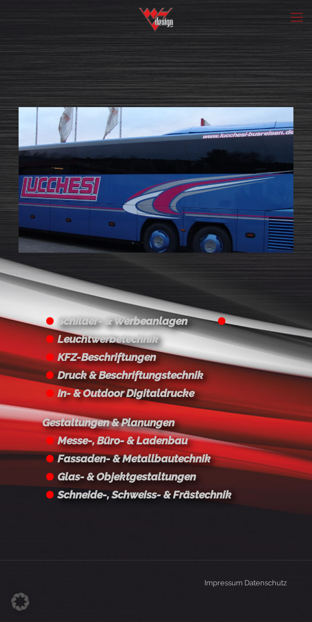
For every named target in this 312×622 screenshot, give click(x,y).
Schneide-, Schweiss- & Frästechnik (144, 494)
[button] (20, 601)
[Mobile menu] (296, 17)
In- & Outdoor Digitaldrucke (125, 393)
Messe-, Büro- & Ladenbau (122, 440)
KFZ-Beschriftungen (106, 357)
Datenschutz (265, 583)
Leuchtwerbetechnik (107, 339)
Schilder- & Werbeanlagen (122, 321)
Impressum (223, 583)
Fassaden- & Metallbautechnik (134, 458)
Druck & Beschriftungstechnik (130, 375)
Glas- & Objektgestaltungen (126, 476)
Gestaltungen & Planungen (108, 422)
